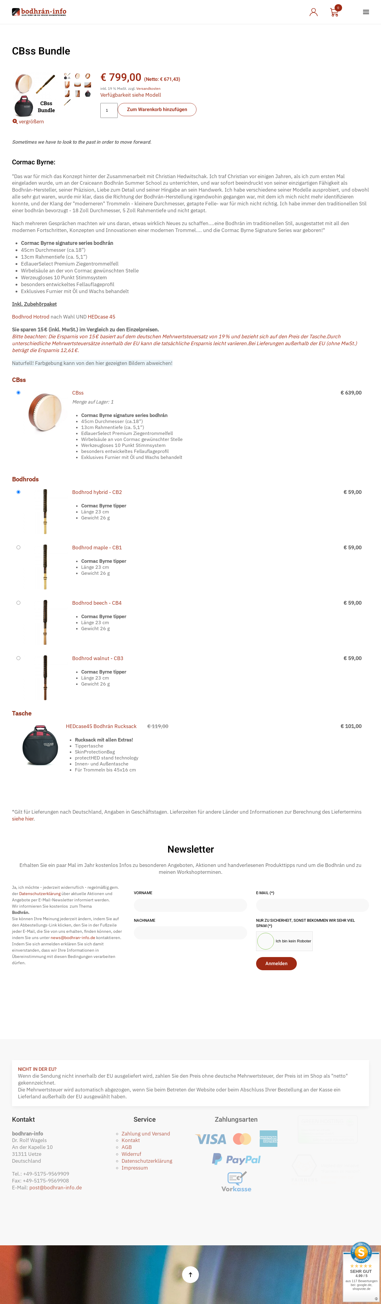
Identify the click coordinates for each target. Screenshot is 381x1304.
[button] (366, 12)
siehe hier (23, 818)
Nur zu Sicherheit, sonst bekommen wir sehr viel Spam (305, 923)
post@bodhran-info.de (55, 1187)
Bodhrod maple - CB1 (97, 547)
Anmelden (276, 963)
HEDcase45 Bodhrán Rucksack (101, 726)
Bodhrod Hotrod (30, 316)
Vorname (143, 893)
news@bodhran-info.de (73, 937)
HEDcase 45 (101, 316)
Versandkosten (148, 88)
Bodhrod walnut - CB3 (97, 658)
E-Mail (265, 893)
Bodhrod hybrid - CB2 (97, 492)
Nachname (144, 920)
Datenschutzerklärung (40, 893)
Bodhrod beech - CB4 (97, 603)
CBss (78, 392)
